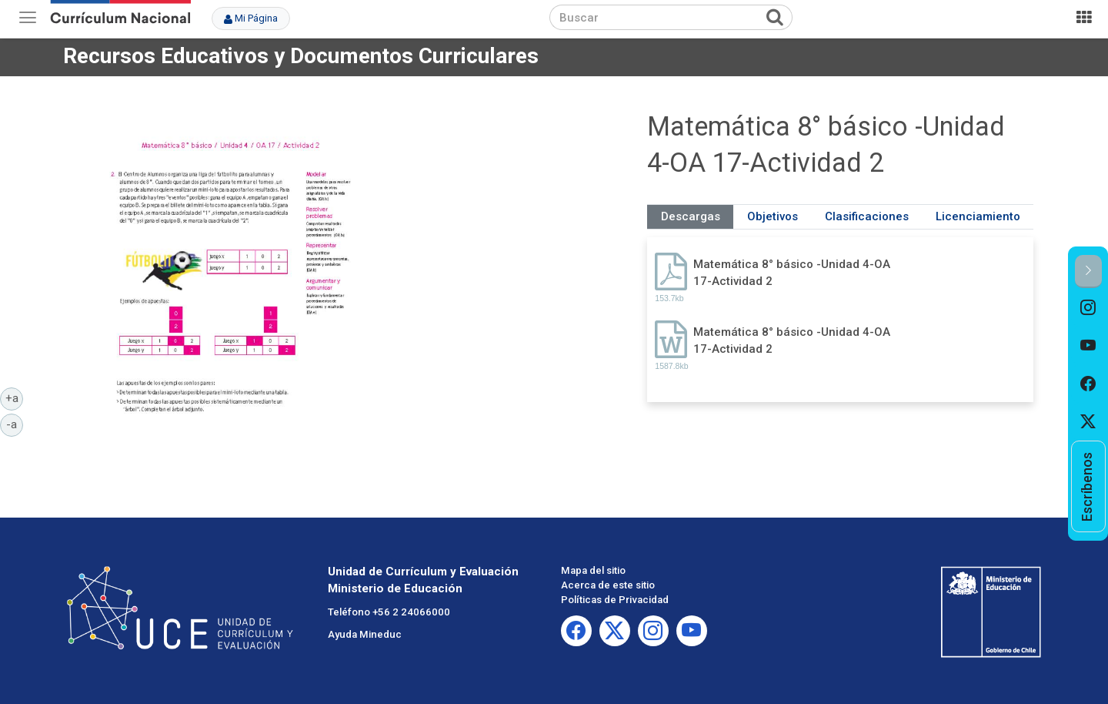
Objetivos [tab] (772, 216)
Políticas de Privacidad (615, 599)
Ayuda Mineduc (365, 634)
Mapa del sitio (593, 570)
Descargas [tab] (690, 216)
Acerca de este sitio (608, 585)
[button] (1088, 271)
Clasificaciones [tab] (867, 216)
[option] (1088, 307)
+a (14, 397)
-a (14, 423)
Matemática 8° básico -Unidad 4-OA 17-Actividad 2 (791, 272)
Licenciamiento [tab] (978, 216)
